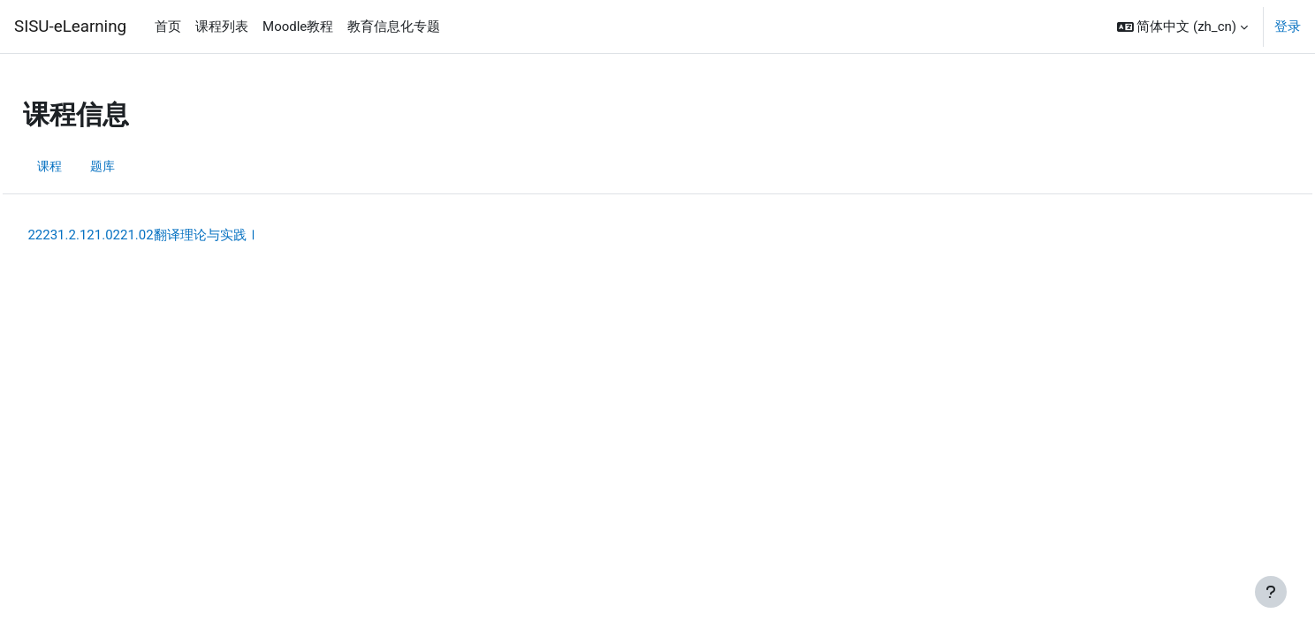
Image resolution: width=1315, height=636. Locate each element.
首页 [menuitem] (168, 26)
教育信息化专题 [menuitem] (393, 26)
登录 (1287, 26)
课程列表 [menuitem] (221, 26)
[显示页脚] (1271, 592)
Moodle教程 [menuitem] (297, 26)
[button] (1182, 26)
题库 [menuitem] (145, 166)
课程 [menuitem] (90, 166)
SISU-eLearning (70, 26)
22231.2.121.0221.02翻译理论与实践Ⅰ (183, 235)
